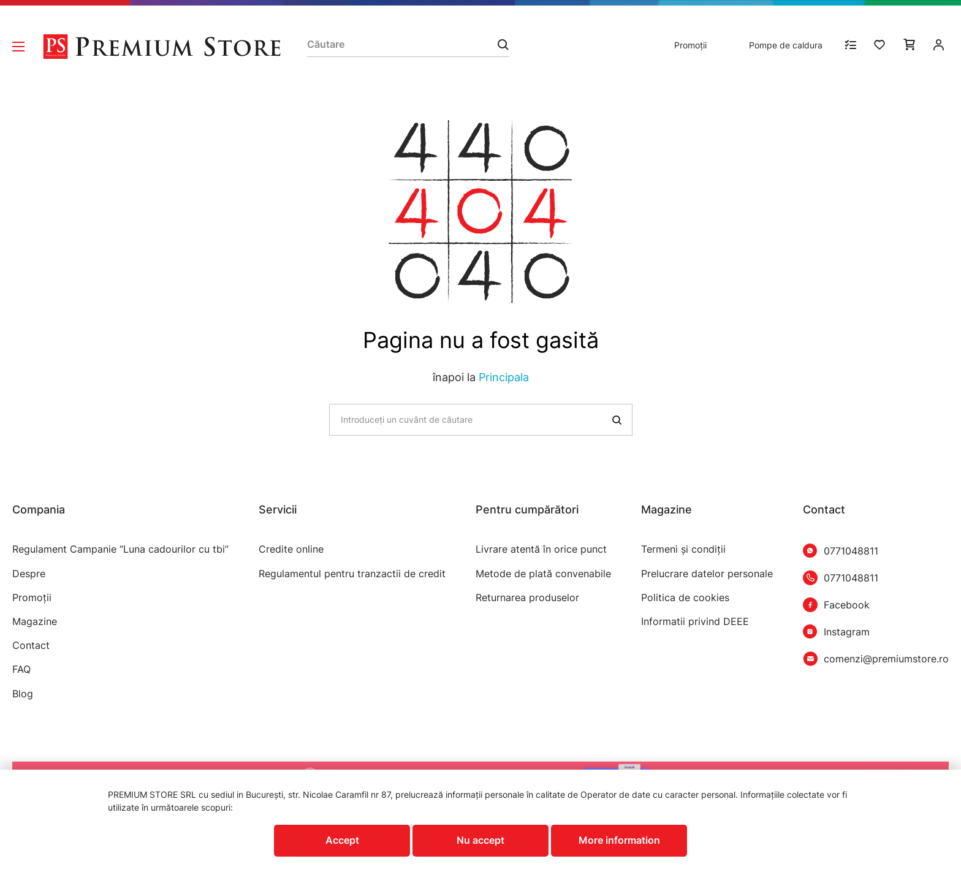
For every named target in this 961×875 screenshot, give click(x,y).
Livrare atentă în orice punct (541, 549)
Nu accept (480, 840)
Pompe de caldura (785, 45)
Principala (504, 377)
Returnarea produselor (527, 598)
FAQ (21, 669)
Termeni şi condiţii (683, 549)
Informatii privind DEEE (695, 621)
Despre (28, 574)
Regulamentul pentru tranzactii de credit (352, 574)
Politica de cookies (685, 598)
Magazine (34, 621)
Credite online (291, 549)
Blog (22, 694)
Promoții (690, 45)
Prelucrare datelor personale (707, 574)
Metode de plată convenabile (543, 574)
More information (619, 840)
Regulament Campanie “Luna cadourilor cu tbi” (120, 549)
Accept (342, 840)
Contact (31, 645)
